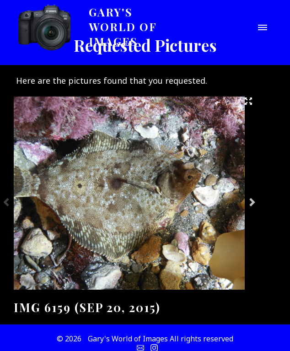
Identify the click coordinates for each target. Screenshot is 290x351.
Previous (6, 201)
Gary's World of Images (123, 27)
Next (251, 201)
